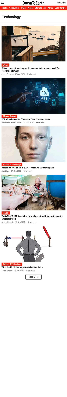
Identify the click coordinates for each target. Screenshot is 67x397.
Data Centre (60, 8)
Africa (50, 8)
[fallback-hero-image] (33, 43)
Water (23, 8)
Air (45, 8)
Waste (31, 8)
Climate (38, 8)
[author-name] (8, 74)
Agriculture (14, 8)
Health (5, 8)
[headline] (33, 69)
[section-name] (5, 65)
